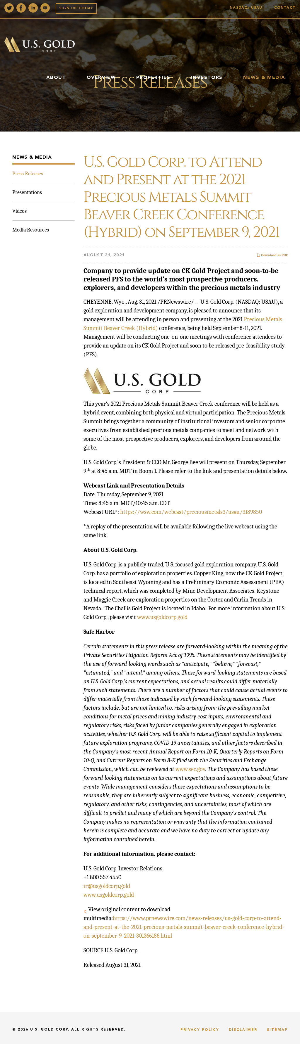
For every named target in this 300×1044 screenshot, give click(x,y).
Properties (153, 77)
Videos (19, 211)
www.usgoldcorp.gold (162, 617)
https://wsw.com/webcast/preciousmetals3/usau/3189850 (191, 512)
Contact (285, 8)
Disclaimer (243, 1030)
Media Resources (30, 230)
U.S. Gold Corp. (49, 1029)
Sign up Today (76, 8)
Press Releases (27, 174)
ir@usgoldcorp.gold (106, 886)
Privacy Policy (199, 1030)
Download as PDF (272, 255)
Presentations (27, 192)
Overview (101, 77)
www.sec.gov (190, 769)
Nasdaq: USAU (247, 8)
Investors (206, 77)
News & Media (264, 77)
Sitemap (277, 1030)
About (56, 77)
